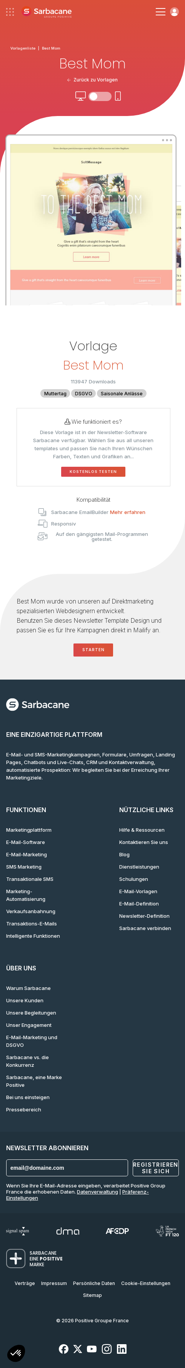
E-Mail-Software (25, 842)
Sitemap (92, 1295)
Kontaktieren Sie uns (143, 842)
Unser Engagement (29, 1025)
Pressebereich (23, 1109)
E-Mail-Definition (139, 903)
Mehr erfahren (127, 512)
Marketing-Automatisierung (25, 895)
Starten (93, 650)
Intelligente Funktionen (33, 936)
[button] (16, 1354)
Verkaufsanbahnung (30, 911)
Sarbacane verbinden (145, 928)
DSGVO (83, 393)
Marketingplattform (29, 830)
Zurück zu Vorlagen (92, 80)
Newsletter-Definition (144, 916)
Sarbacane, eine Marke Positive (34, 1081)
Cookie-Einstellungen (145, 1283)
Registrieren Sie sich (155, 1167)
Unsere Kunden (24, 1000)
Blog (124, 854)
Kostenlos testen (93, 471)
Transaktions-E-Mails (31, 923)
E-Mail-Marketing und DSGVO (31, 1041)
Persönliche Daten (94, 1283)
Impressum (54, 1283)
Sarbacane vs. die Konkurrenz (27, 1061)
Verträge (25, 1283)
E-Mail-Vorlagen (138, 891)
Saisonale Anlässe (122, 393)
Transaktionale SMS (29, 879)
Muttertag (55, 393)
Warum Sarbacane (28, 988)
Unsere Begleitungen (31, 1013)
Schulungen (133, 879)
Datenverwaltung (97, 1192)
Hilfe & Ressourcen (142, 830)
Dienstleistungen (139, 867)
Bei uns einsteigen (28, 1097)
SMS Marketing (24, 867)
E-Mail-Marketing (26, 854)
